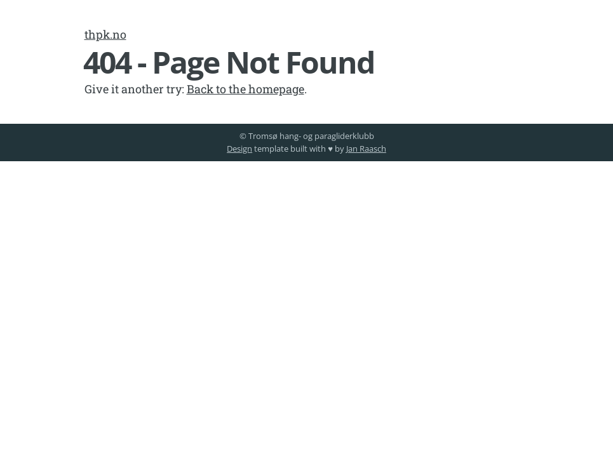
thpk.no (105, 34)
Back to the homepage (245, 88)
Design (239, 148)
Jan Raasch (366, 148)
